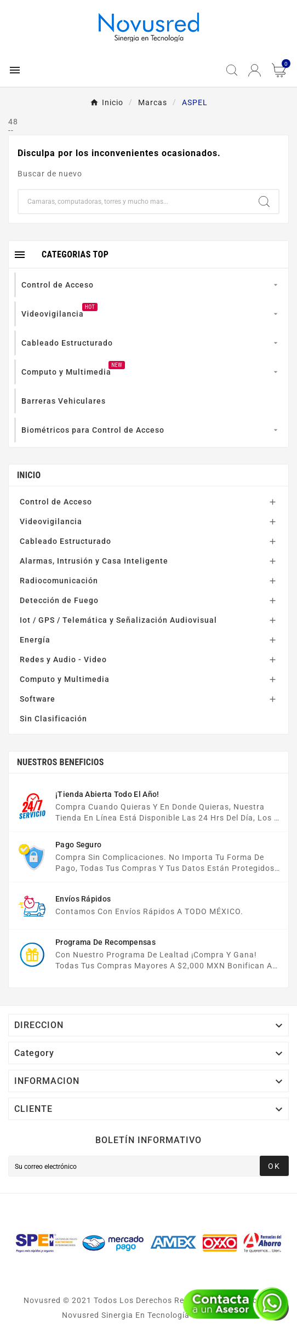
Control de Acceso (56, 501)
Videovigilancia (51, 521)
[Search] (264, 202)
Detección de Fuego (59, 600)
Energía (35, 639)
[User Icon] (254, 70)
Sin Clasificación (53, 718)
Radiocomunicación (59, 580)
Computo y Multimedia (65, 679)
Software (37, 699)
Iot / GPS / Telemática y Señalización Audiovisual (118, 620)
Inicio (29, 475)
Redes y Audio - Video (63, 659)
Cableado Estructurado (65, 541)
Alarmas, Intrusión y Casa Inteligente (94, 560)
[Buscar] (134, 201)
